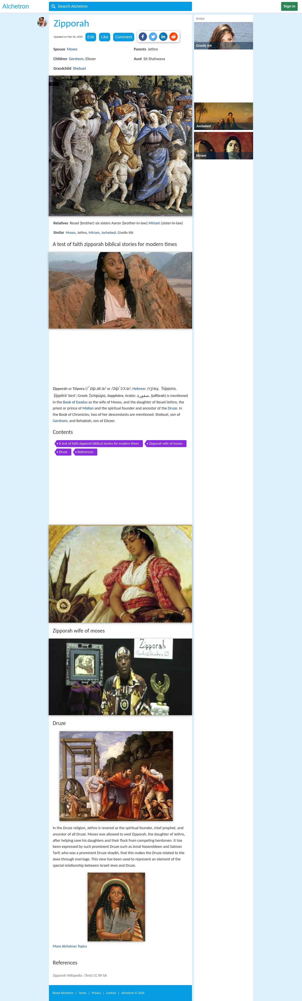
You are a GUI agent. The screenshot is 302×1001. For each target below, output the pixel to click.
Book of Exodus (75, 402)
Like (104, 37)
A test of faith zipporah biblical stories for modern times (99, 443)
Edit (90, 37)
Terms (82, 993)
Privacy (96, 993)
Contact (111, 993)
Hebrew (138, 388)
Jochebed (108, 232)
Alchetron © (132, 993)
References (85, 452)
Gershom (76, 58)
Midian (88, 408)
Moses (72, 49)
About (62, 993)
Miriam (154, 223)
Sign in (289, 6)
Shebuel (79, 68)
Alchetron (15, 6)
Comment (123, 37)
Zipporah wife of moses (166, 443)
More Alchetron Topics (70, 946)
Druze (172, 408)
